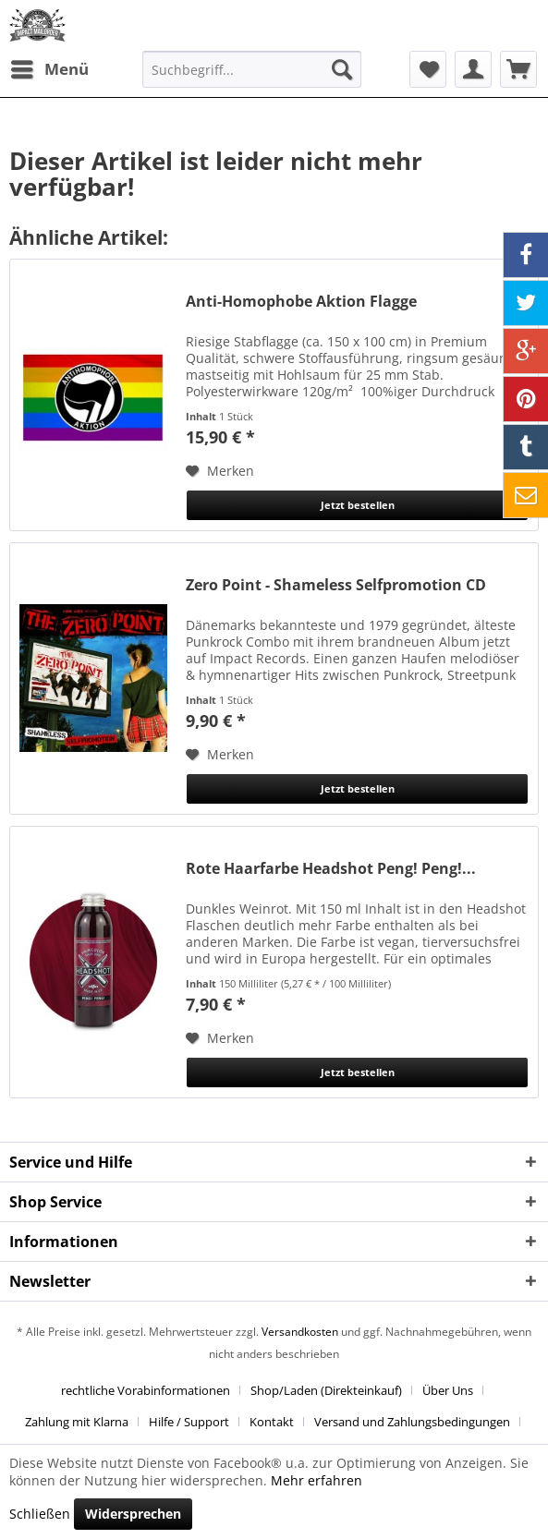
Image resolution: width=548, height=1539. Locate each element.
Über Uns (447, 1390)
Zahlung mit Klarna (76, 1421)
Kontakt (272, 1421)
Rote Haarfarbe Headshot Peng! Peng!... (331, 869)
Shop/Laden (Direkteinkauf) (326, 1390)
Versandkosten (300, 1331)
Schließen (39, 1513)
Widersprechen (133, 1513)
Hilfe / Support (189, 1421)
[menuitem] (49, 69)
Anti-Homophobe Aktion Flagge (301, 301)
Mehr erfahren (316, 1480)
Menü (50, 67)
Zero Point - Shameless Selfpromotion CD (336, 585)
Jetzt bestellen (358, 505)
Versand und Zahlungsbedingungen (412, 1421)
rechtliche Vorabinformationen (145, 1390)
